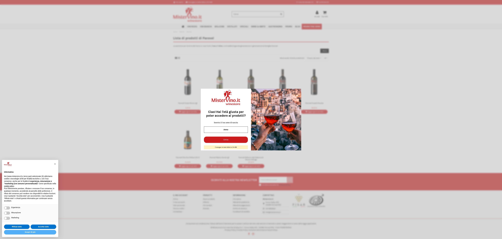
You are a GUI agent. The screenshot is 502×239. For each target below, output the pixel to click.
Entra (226, 140)
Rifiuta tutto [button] (17, 227)
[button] (55, 164)
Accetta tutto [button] (43, 227)
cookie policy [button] (9, 186)
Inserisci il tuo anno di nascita (226, 122)
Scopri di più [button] (30, 232)
